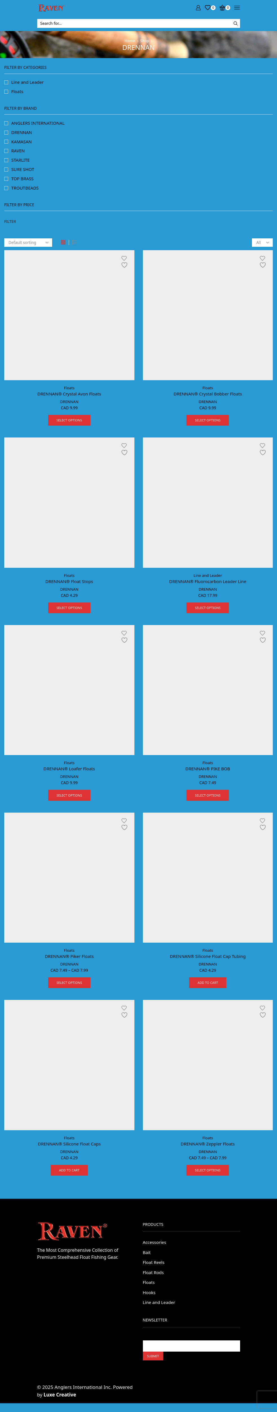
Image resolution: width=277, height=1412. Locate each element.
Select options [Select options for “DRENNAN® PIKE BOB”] (207, 799)
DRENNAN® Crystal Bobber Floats (207, 396)
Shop (145, 40)
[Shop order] (28, 245)
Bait (147, 1259)
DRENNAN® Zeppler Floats (208, 1149)
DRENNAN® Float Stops (69, 585)
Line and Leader (208, 578)
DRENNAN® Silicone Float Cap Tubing (207, 961)
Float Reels (154, 1269)
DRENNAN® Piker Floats (69, 961)
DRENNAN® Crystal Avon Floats (69, 396)
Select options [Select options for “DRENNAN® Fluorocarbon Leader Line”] (207, 611)
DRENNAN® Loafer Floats (69, 773)
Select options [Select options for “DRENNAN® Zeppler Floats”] (207, 1176)
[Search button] (235, 23)
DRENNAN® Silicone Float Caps (69, 1149)
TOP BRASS (23, 181)
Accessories (155, 1248)
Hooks (149, 1300)
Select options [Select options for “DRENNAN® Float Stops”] (69, 611)
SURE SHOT (23, 171)
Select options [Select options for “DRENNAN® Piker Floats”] (69, 988)
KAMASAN (22, 143)
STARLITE (20, 162)
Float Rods (154, 1279)
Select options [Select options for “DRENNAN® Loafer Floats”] (69, 799)
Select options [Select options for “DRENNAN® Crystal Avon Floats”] (69, 423)
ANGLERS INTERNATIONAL (39, 124)
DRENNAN (69, 404)
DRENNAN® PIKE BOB (207, 773)
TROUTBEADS (25, 190)
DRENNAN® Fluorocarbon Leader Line (207, 585)
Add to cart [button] (207, 988)
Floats (69, 390)
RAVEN (18, 152)
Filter (10, 224)
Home (129, 40)
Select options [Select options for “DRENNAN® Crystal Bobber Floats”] (207, 423)
